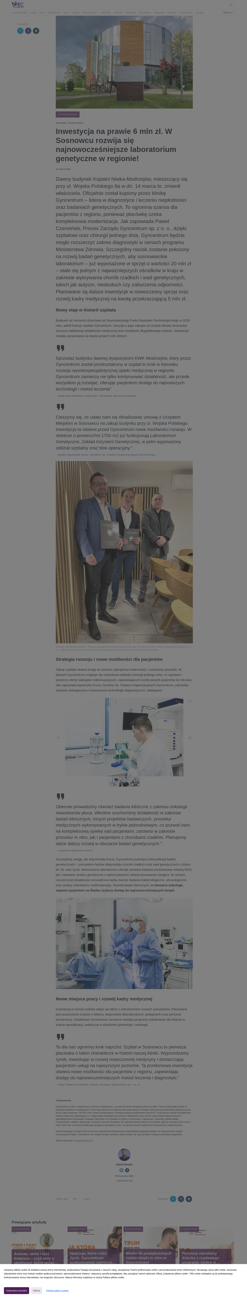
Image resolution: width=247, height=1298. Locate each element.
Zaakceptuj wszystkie (16, 1290)
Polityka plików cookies (57, 1290)
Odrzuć (36, 1290)
